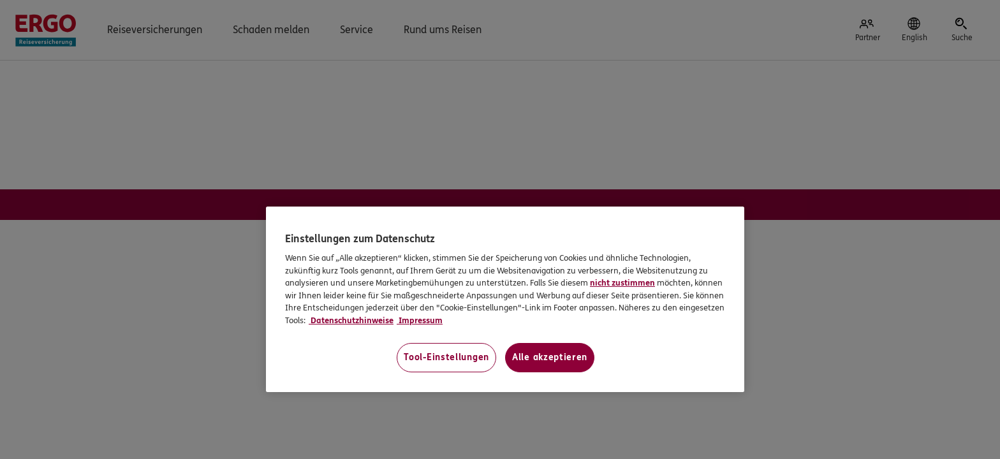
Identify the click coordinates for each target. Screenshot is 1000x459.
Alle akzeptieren (549, 357)
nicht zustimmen (622, 283)
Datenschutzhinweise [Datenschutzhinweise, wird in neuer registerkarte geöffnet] (351, 321)
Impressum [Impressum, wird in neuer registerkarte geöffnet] (420, 321)
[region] (505, 299)
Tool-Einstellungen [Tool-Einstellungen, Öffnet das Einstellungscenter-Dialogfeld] (446, 357)
